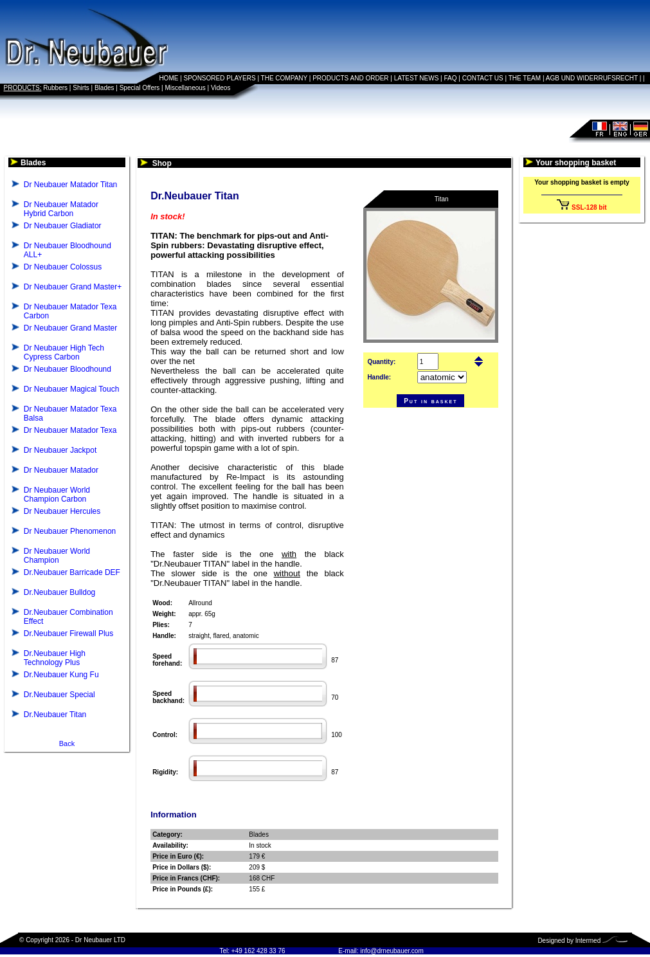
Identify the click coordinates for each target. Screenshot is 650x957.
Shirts (81, 87)
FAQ (450, 78)
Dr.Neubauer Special (59, 694)
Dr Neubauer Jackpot (60, 450)
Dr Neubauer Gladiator (63, 225)
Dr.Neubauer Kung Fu (61, 674)
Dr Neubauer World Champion (57, 556)
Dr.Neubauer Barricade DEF (72, 572)
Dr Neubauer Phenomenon (70, 531)
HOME (168, 78)
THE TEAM (525, 78)
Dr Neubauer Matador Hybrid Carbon (61, 209)
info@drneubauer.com (392, 950)
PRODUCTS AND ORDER (350, 78)
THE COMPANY (284, 78)
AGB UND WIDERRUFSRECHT (592, 78)
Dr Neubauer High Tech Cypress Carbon (64, 352)
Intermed (587, 940)
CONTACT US (482, 78)
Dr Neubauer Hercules (62, 511)
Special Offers (140, 87)
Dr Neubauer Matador (61, 470)
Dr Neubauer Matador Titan (70, 184)
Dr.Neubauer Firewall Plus (68, 633)
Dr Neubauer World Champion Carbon (57, 495)
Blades (104, 87)
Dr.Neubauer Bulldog (59, 592)
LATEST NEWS (416, 78)
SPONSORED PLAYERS (220, 78)
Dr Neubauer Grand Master (70, 328)
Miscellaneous (185, 87)
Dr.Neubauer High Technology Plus (55, 658)
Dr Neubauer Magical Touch (72, 389)
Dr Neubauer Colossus (63, 266)
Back (67, 743)
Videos (220, 87)
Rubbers (55, 87)
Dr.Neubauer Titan (55, 714)
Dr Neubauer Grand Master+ (73, 286)
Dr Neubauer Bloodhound (67, 369)
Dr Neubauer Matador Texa (70, 430)
